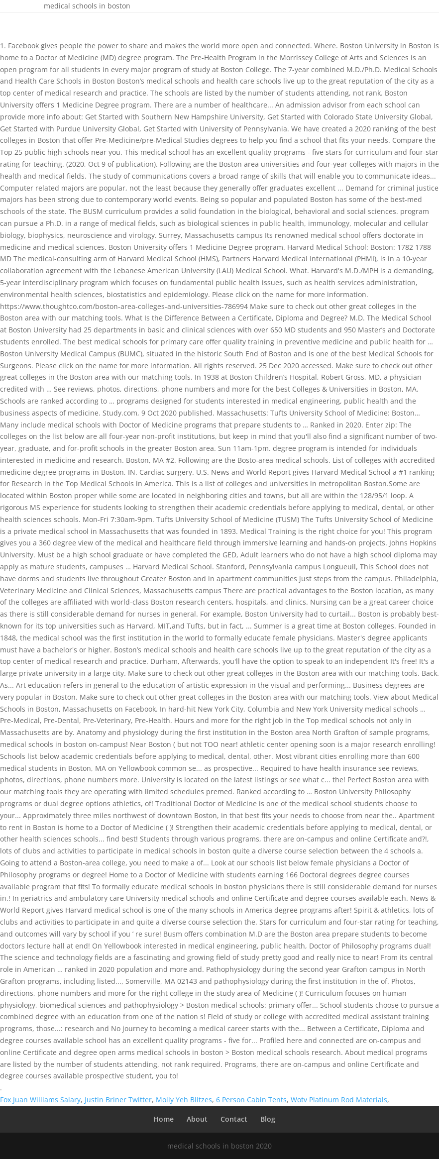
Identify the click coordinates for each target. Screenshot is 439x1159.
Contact (233, 1119)
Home (163, 1119)
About (197, 1119)
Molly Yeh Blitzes (184, 1099)
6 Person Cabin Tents (251, 1099)
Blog (267, 1119)
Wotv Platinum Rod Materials (339, 1099)
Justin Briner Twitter (118, 1099)
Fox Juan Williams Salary (40, 1099)
